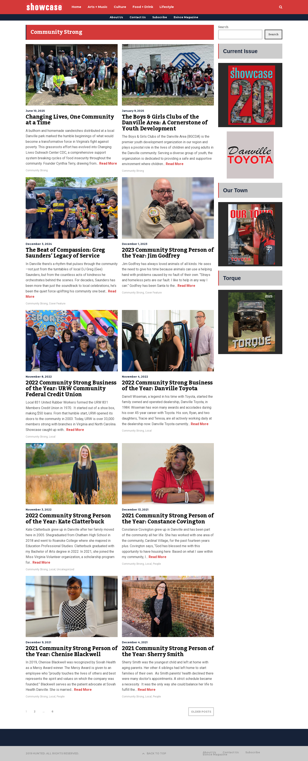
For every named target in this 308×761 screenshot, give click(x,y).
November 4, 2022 (135, 376)
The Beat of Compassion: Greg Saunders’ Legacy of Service (65, 253)
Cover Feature (57, 303)
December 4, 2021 (135, 642)
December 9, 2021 (38, 642)
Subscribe (159, 17)
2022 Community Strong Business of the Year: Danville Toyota (167, 385)
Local (52, 436)
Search (223, 27)
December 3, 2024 (39, 244)
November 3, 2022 (39, 509)
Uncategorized (65, 569)
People (157, 563)
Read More (107, 163)
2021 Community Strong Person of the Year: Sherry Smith (168, 651)
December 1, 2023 (134, 244)
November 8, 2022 (39, 376)
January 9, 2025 (133, 110)
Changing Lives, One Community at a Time (70, 120)
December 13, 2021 (135, 509)
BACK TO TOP (154, 753)
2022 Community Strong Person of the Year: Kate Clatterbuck (68, 518)
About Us (116, 17)
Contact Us (138, 17)
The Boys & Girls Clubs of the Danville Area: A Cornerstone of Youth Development (165, 123)
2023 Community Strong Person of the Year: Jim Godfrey (168, 253)
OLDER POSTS (201, 711)
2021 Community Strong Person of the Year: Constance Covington (168, 518)
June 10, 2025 (35, 110)
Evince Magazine (186, 17)
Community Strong (37, 170)
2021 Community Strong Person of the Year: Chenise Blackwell (72, 651)
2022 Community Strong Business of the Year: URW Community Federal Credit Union (71, 388)
